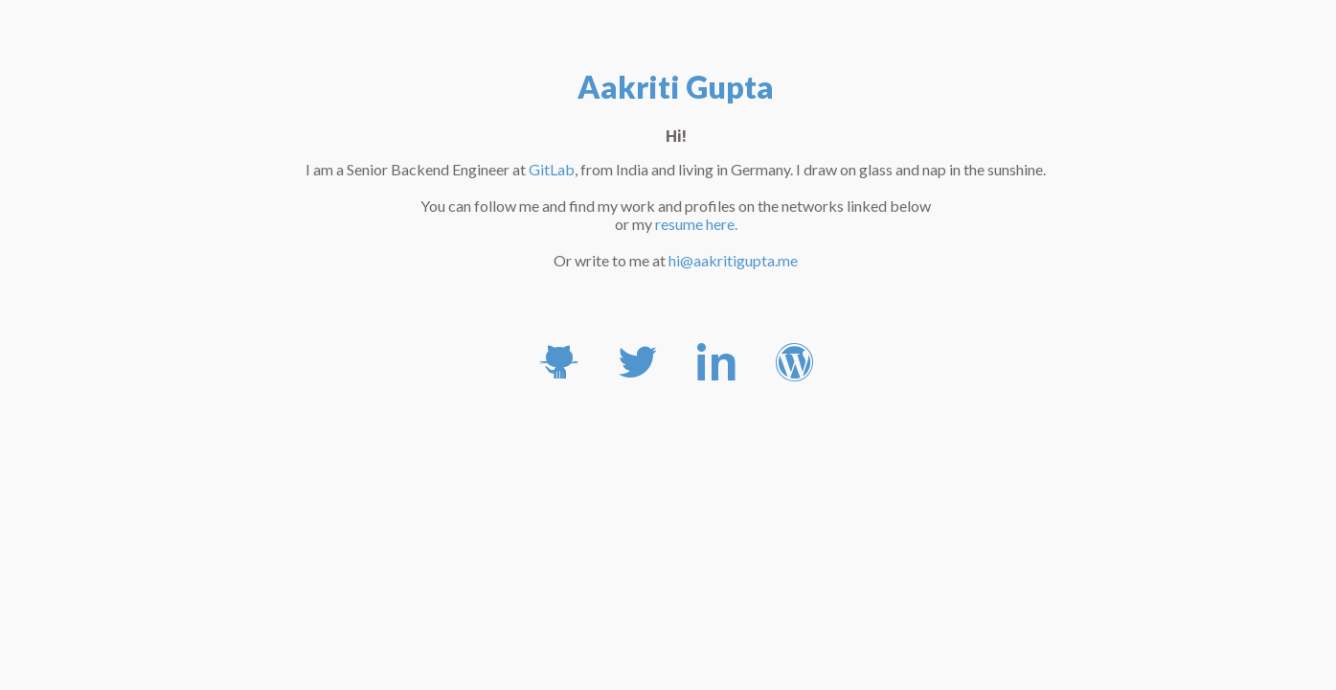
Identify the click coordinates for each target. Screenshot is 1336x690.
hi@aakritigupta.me (733, 260)
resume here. (696, 224)
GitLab (552, 169)
